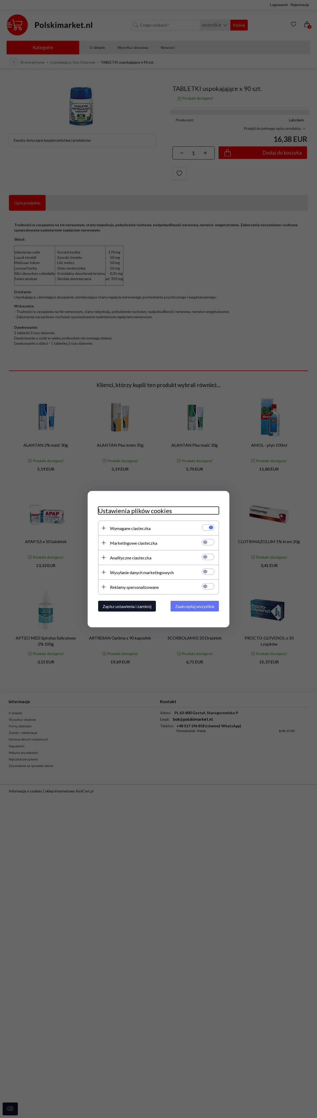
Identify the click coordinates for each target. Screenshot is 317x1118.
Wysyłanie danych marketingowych (142, 572)
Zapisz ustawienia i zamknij (127, 606)
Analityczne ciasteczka (130, 557)
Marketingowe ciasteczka (133, 542)
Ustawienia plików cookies (135, 510)
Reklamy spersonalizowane (134, 586)
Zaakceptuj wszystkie (194, 606)
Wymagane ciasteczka (130, 527)
